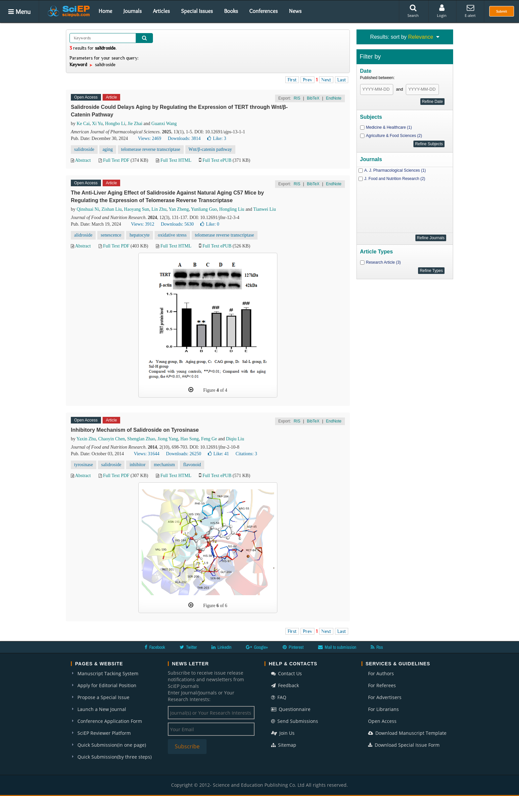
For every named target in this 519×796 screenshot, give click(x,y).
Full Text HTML (176, 160)
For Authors (381, 673)
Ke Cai (83, 123)
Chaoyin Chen (111, 438)
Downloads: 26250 (183, 453)
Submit (501, 11)
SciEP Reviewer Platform (104, 733)
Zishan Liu (112, 209)
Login (442, 11)
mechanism (164, 464)
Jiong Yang (168, 438)
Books (231, 11)
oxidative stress (172, 235)
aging (108, 149)
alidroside (83, 235)
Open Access (382, 721)
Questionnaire (290, 709)
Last (341, 79)
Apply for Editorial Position (106, 685)
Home (105, 11)
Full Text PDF (116, 160)
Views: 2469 (149, 138)
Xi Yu (97, 123)
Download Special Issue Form (404, 745)
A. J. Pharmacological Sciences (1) (395, 170)
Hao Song (189, 438)
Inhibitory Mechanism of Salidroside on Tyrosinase (135, 430)
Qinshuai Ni (88, 209)
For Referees (382, 685)
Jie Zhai (134, 123)
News (295, 11)
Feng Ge (209, 438)
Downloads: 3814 (184, 138)
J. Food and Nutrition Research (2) (394, 178)
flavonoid (192, 464)
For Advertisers (384, 697)
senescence (111, 235)
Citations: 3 (246, 453)
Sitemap (283, 745)
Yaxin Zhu (86, 438)
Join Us (283, 733)
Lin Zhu (158, 209)
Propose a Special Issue (103, 697)
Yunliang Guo (204, 209)
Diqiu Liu (235, 438)
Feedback (285, 685)
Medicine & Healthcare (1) (389, 127)
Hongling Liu (231, 209)
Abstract (83, 160)
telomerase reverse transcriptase (150, 149)
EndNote (334, 98)
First (292, 79)
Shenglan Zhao (141, 438)
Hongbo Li (115, 123)
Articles (161, 11)
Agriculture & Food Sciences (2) (394, 135)
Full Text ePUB (217, 160)
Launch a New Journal (101, 709)
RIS (297, 98)
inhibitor (137, 464)
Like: (216, 138)
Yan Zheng (178, 209)
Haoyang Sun (136, 209)
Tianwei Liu (264, 209)
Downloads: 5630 (177, 224)
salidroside (84, 149)
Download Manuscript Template (407, 733)
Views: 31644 (146, 453)
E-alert (470, 11)
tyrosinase (83, 464)
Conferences (263, 11)
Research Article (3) (383, 262)
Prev (307, 79)
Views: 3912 (142, 224)
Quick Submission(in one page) (111, 745)
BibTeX (313, 98)
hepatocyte (139, 235)
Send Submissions (294, 721)
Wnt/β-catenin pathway (210, 149)
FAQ (278, 697)
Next (326, 79)
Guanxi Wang (164, 123)
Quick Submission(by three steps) (114, 757)
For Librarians (383, 709)
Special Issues (197, 11)
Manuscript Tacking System (107, 673)
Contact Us (286, 673)
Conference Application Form (109, 721)
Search (413, 11)
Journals (132, 11)
